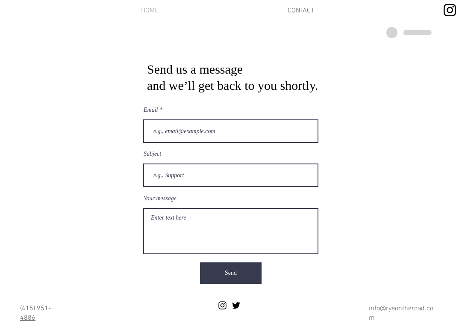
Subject (152, 154)
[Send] (231, 273)
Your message (160, 199)
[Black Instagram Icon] (222, 305)
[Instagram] (449, 10)
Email (151, 110)
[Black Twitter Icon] (236, 305)
